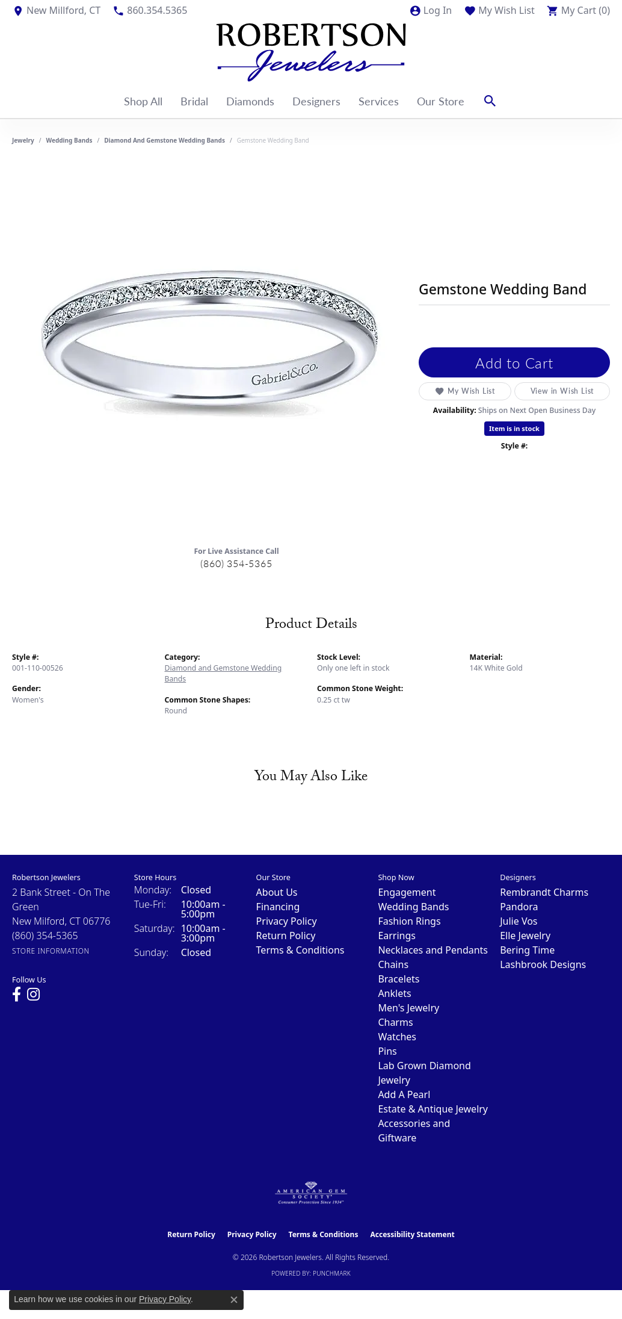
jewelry (23, 140)
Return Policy (286, 935)
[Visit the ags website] (311, 1193)
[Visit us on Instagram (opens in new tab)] (33, 994)
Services (379, 101)
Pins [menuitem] (387, 1051)
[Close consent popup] (234, 1299)
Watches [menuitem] (397, 1036)
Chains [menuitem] (393, 964)
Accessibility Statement (412, 1234)
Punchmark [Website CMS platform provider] (332, 1273)
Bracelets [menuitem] (398, 978)
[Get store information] (51, 951)
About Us (277, 892)
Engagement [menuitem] (407, 892)
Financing (278, 906)
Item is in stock (514, 428)
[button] (430, 10)
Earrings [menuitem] (397, 935)
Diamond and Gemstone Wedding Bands (164, 140)
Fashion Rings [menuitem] (409, 921)
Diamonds (250, 101)
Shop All (143, 101)
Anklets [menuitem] (394, 993)
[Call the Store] (45, 935)
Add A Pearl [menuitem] (404, 1094)
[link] (56, 10)
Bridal (194, 101)
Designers (316, 101)
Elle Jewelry (525, 935)
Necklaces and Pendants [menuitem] (433, 950)
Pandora (519, 906)
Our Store (440, 101)
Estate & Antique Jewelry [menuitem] (433, 1109)
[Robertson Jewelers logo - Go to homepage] (311, 52)
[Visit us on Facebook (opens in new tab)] (16, 994)
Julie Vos (518, 921)
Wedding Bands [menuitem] (413, 906)
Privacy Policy (286, 921)
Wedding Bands (69, 140)
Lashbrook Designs (543, 964)
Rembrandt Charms (544, 892)
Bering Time (527, 950)
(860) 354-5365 (236, 563)
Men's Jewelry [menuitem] (408, 1007)
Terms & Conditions (300, 950)
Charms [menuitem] (395, 1022)
